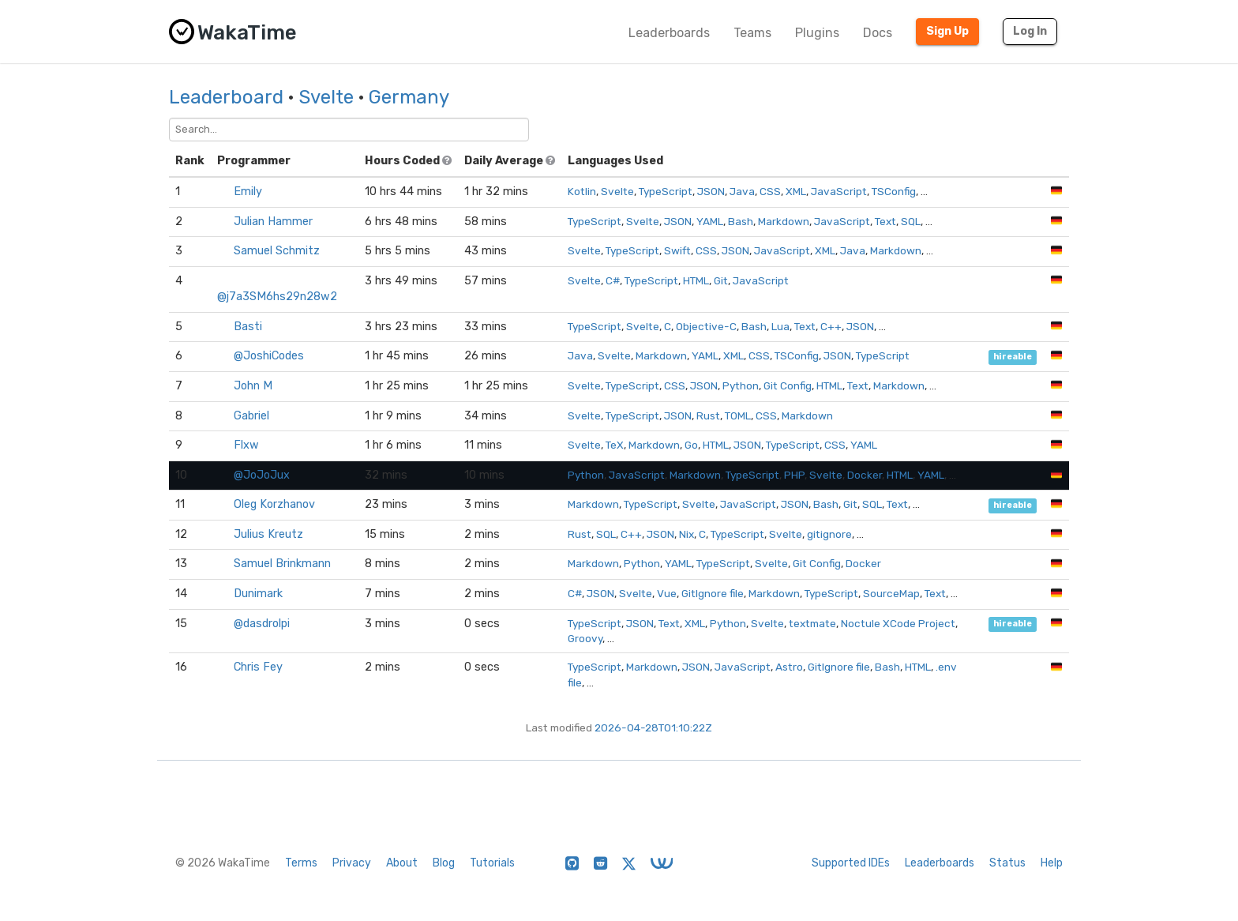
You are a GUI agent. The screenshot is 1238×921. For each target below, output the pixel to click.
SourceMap (891, 593)
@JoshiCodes (269, 356)
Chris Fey (258, 667)
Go (691, 444)
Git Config (787, 385)
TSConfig (894, 191)
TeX (615, 444)
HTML (696, 280)
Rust (708, 415)
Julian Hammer (273, 221)
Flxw (246, 445)
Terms (301, 863)
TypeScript (665, 191)
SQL (911, 221)
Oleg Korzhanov (274, 504)
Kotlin (582, 191)
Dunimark (258, 593)
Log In (1030, 31)
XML (796, 191)
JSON (711, 191)
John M (253, 386)
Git (721, 280)
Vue (667, 593)
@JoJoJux (262, 475)
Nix (686, 534)
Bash (740, 221)
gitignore (829, 534)
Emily (248, 191)
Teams (752, 32)
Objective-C (706, 326)
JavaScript (839, 191)
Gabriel (251, 416)
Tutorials (492, 863)
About (402, 863)
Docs (877, 32)
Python (740, 385)
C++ (831, 326)
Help (1052, 863)
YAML (709, 221)
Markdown (783, 221)
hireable (1012, 356)
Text (885, 221)
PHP (794, 474)
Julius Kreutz (268, 534)
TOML (738, 415)
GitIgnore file (712, 593)
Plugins (817, 32)
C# (613, 280)
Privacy (351, 863)
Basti (248, 326)
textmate (812, 623)
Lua (780, 326)
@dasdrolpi (262, 623)
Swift (677, 250)
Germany (409, 97)
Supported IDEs (851, 863)
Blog (444, 863)
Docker (864, 474)
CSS (770, 191)
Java (742, 191)
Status (1007, 863)
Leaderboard (226, 97)
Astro (789, 666)
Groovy (585, 638)
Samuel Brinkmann (282, 563)
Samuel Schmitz (277, 251)
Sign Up (947, 31)
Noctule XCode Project (898, 623)
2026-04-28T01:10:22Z (653, 727)
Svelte (326, 97)
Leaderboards (669, 32)
